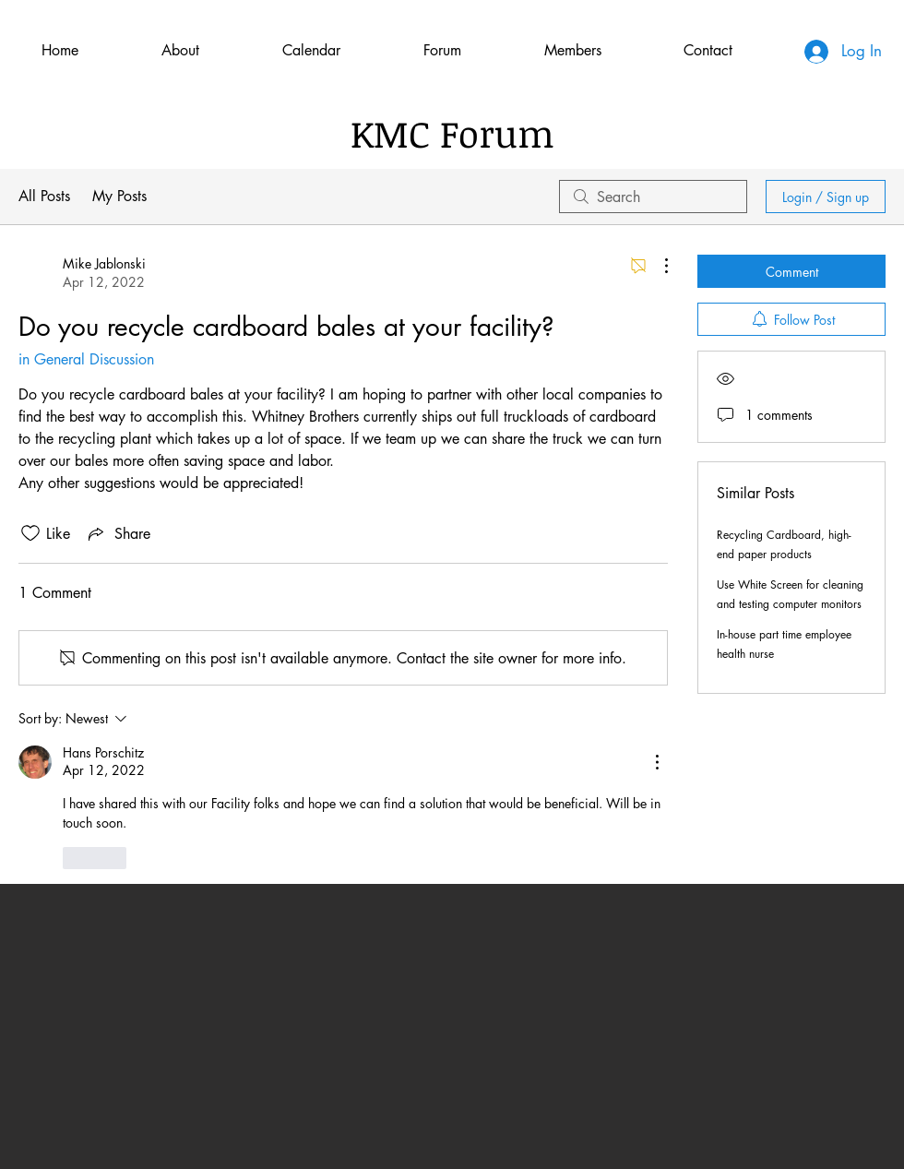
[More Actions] (657, 266)
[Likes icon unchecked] (30, 533)
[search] (653, 196)
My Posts (119, 196)
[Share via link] (117, 533)
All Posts (44, 196)
